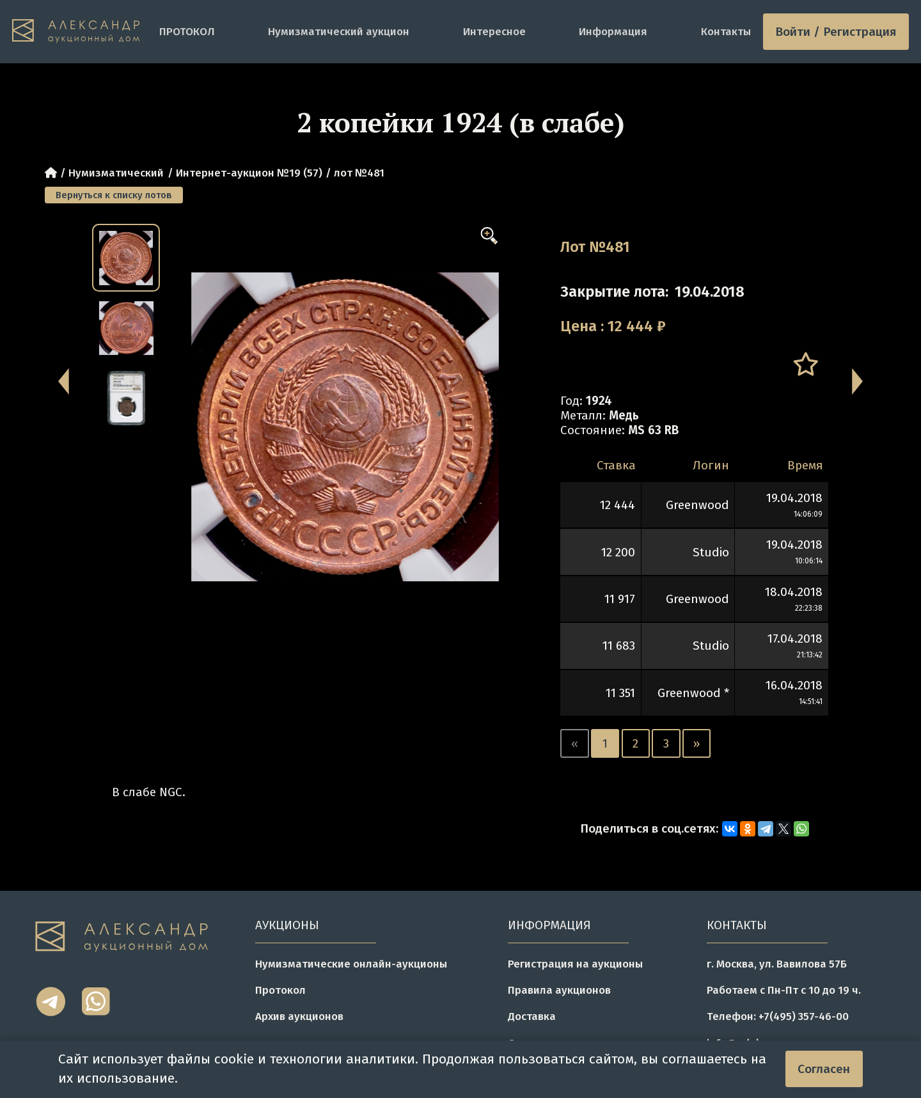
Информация (613, 31)
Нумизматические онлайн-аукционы (351, 963)
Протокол (280, 990)
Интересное (494, 31)
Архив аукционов (299, 1016)
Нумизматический (116, 172)
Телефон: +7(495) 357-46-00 (778, 1016)
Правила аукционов (559, 990)
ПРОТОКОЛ (187, 31)
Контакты (726, 31)
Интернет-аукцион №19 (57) (249, 172)
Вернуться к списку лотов (114, 195)
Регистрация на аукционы (575, 963)
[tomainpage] (79, 31)
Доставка (532, 1016)
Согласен (824, 1069)
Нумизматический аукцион (338, 31)
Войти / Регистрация (835, 31)
